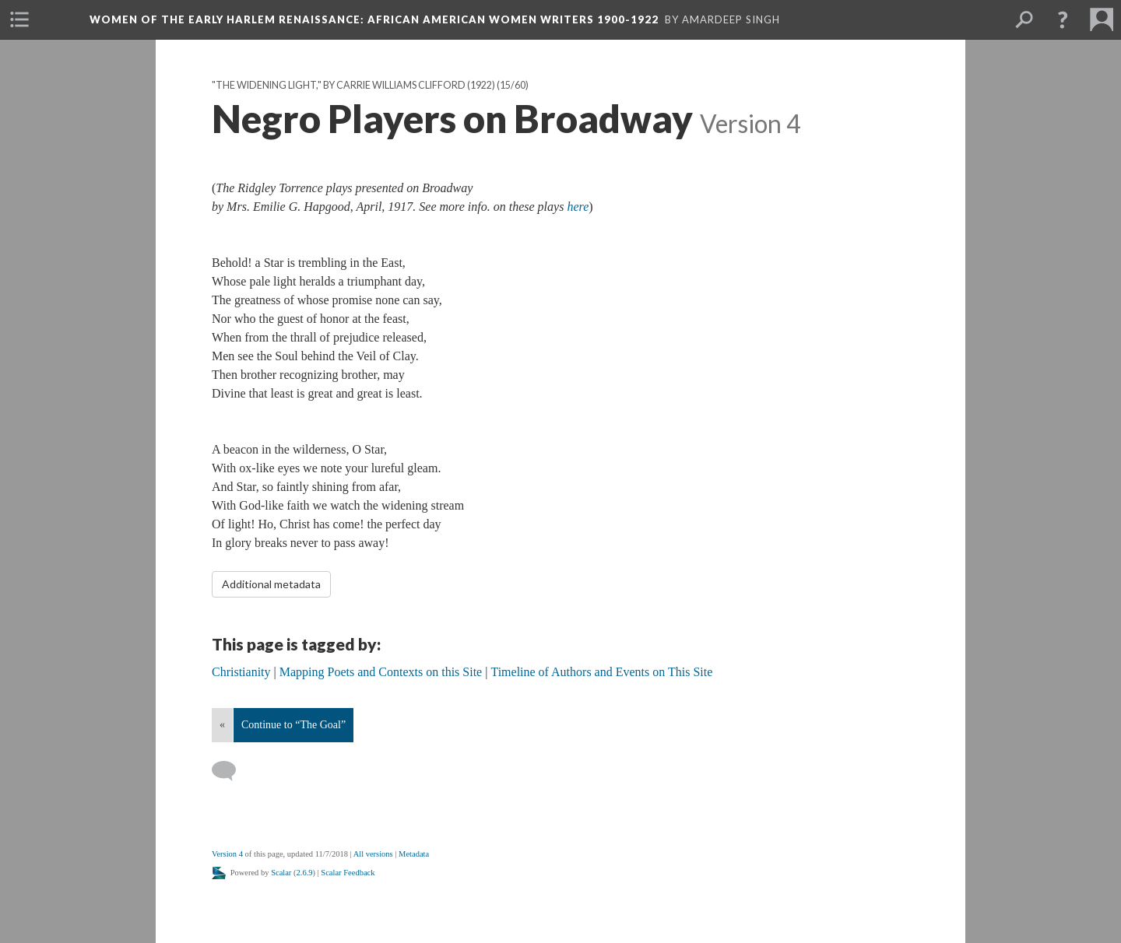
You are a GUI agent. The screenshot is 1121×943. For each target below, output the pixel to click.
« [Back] (222, 725)
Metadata (414, 854)
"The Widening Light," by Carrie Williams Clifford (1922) (353, 85)
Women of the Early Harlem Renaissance (374, 19)
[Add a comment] (231, 771)
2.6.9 (305, 872)
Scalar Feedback (347, 872)
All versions (373, 854)
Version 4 (227, 854)
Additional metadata (271, 584)
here (578, 206)
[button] (1062, 19)
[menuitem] (19, 19)
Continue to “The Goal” (293, 725)
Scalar (281, 872)
